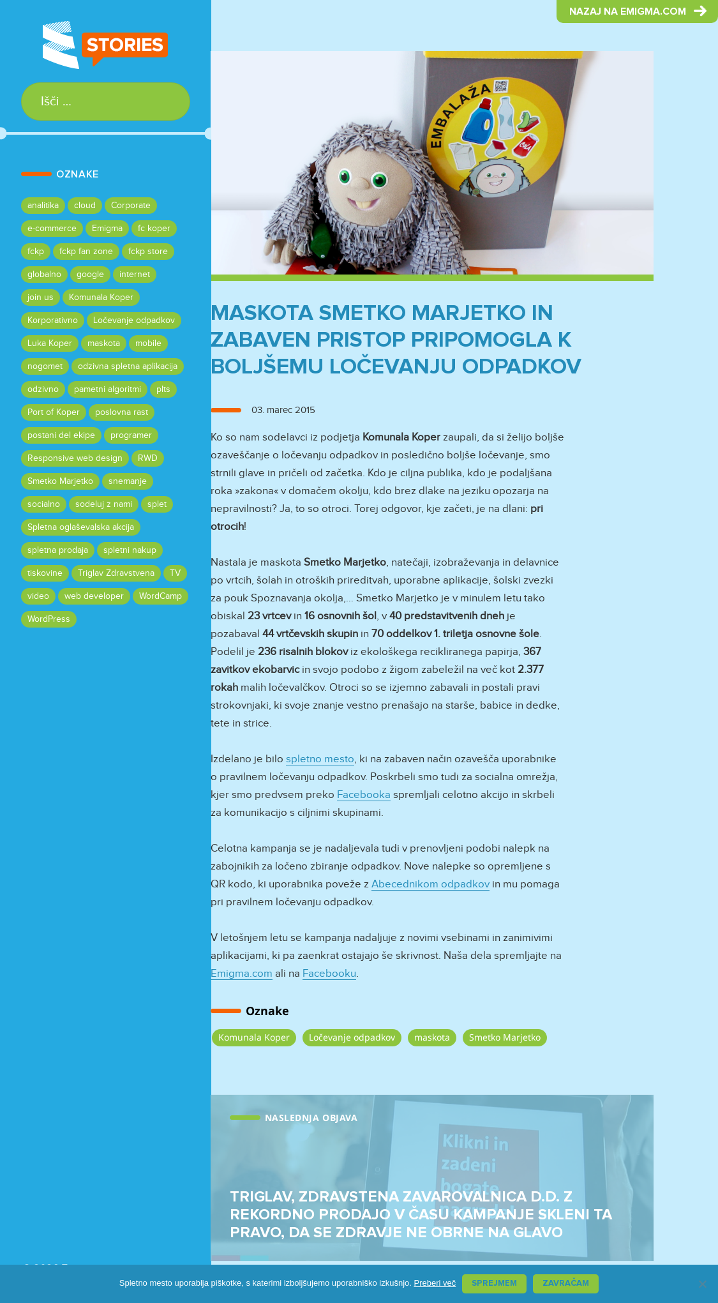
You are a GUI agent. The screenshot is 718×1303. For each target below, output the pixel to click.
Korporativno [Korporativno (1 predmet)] (52, 320)
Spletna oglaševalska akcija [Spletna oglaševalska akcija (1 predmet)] (80, 527)
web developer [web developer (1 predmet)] (94, 596)
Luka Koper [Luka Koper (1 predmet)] (49, 343)
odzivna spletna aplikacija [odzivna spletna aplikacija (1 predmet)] (127, 366)
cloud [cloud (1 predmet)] (85, 205)
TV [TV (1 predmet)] (175, 573)
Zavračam (565, 1283)
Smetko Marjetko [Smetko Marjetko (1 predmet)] (60, 481)
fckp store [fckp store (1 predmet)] (148, 251)
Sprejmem (494, 1283)
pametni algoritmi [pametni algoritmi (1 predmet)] (107, 389)
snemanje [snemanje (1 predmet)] (127, 481)
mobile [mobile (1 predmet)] (148, 343)
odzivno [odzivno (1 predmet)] (43, 389)
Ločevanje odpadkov (352, 1037)
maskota (432, 1037)
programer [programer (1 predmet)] (131, 435)
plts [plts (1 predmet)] (163, 389)
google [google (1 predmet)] (90, 274)
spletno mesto (320, 759)
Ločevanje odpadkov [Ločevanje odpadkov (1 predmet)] (134, 320)
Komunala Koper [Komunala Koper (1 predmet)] (101, 297)
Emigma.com (242, 973)
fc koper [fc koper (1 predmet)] (154, 228)
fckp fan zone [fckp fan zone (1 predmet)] (86, 251)
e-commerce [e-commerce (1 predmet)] (52, 228)
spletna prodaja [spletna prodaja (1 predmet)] (57, 550)
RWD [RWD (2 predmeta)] (148, 458)
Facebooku (329, 973)
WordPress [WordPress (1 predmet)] (48, 619)
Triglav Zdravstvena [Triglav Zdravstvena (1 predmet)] (116, 573)
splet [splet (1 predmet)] (157, 504)
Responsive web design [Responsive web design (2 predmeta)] (75, 458)
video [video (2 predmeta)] (38, 596)
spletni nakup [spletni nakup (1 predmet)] (129, 550)
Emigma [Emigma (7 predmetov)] (107, 228)
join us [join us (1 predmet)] (40, 297)
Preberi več (435, 1283)
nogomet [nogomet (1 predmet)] (45, 366)
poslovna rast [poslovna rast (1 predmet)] (121, 412)
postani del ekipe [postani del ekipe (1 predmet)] (61, 435)
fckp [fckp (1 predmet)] (35, 251)
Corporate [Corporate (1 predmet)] (131, 205)
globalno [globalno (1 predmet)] (44, 274)
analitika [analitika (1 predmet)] (43, 205)
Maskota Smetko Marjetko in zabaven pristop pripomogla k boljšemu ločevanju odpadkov (396, 340)
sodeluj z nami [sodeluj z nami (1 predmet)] (103, 504)
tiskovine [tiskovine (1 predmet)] (45, 573)
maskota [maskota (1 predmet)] (103, 343)
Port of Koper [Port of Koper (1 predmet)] (53, 412)
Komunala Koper (254, 1037)
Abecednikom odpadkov (430, 884)
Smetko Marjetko (505, 1037)
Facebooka (364, 795)
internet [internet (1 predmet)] (134, 274)
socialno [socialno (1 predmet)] (43, 504)
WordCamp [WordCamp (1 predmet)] (160, 596)
